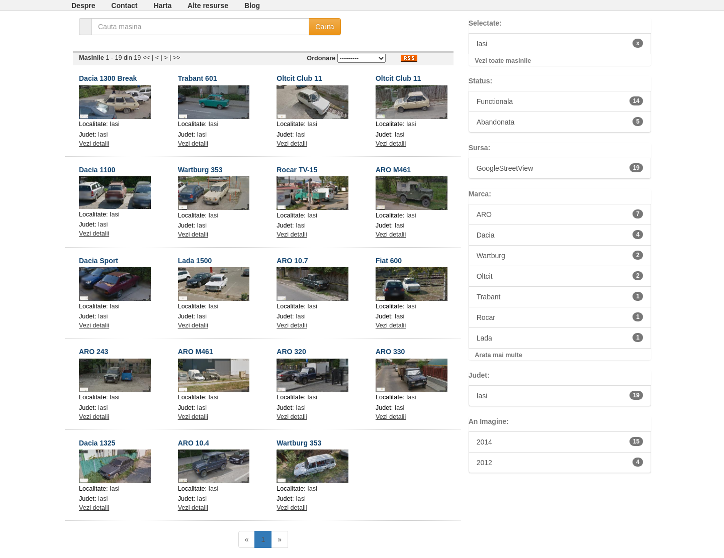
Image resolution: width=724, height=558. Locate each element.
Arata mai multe (498, 355)
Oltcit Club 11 (299, 78)
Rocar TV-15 (297, 170)
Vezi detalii (94, 143)
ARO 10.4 (193, 443)
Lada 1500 (195, 261)
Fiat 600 (389, 261)
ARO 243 (93, 352)
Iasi (115, 124)
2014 (560, 441)
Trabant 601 (197, 78)
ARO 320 (291, 352)
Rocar (560, 316)
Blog (252, 6)
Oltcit (560, 275)
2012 (560, 462)
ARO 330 (390, 352)
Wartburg (560, 255)
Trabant (560, 296)
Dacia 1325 (97, 443)
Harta (162, 6)
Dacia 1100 (97, 170)
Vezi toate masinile (503, 60)
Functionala (560, 100)
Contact (124, 6)
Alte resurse (208, 6)
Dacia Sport (98, 261)
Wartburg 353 (200, 170)
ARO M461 (393, 170)
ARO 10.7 (292, 261)
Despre (83, 6)
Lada (560, 337)
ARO (560, 213)
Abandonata (560, 121)
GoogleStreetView (560, 167)
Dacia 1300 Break (108, 78)
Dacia (560, 234)
